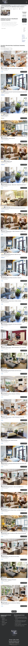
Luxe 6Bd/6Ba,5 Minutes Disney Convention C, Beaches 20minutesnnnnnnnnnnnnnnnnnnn (11, 278)
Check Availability (24, 20)
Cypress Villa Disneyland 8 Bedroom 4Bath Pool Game (11, 254)
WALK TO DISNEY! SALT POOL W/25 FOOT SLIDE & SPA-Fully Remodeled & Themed (12, 69)
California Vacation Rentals (4, 622)
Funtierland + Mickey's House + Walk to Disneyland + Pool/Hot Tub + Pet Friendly (13, 231)
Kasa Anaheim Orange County (6, 161)
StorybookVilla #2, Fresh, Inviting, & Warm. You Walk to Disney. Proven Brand (14, 510)
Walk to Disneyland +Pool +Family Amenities (9, 440)
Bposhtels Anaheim (4, 115)
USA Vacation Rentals (4, 624)
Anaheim (18, 5)
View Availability (23, 71)
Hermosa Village (6, 70)
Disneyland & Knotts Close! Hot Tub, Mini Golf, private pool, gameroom (14, 91)
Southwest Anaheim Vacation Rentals (4, 619)
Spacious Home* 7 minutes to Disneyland (8, 579)
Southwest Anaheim (24, 5)
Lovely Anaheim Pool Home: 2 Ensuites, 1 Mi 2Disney (10, 393)
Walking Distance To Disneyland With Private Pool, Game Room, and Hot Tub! (13, 464)
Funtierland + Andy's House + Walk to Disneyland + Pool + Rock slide (13, 347)
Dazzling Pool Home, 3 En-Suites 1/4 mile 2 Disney (10, 556)
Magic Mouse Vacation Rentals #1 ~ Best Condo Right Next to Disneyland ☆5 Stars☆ (12, 487)
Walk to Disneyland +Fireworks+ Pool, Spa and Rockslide (11, 324)
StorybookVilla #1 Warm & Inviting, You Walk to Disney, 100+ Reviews (13, 533)
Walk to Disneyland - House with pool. (8, 138)
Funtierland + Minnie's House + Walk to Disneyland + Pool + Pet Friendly (12, 417)
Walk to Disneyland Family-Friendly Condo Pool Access (11, 370)
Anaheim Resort (6, 116)
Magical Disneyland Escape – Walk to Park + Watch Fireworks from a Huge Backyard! (13, 185)
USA (12, 5)
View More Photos (4, 14)
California (15, 5)
